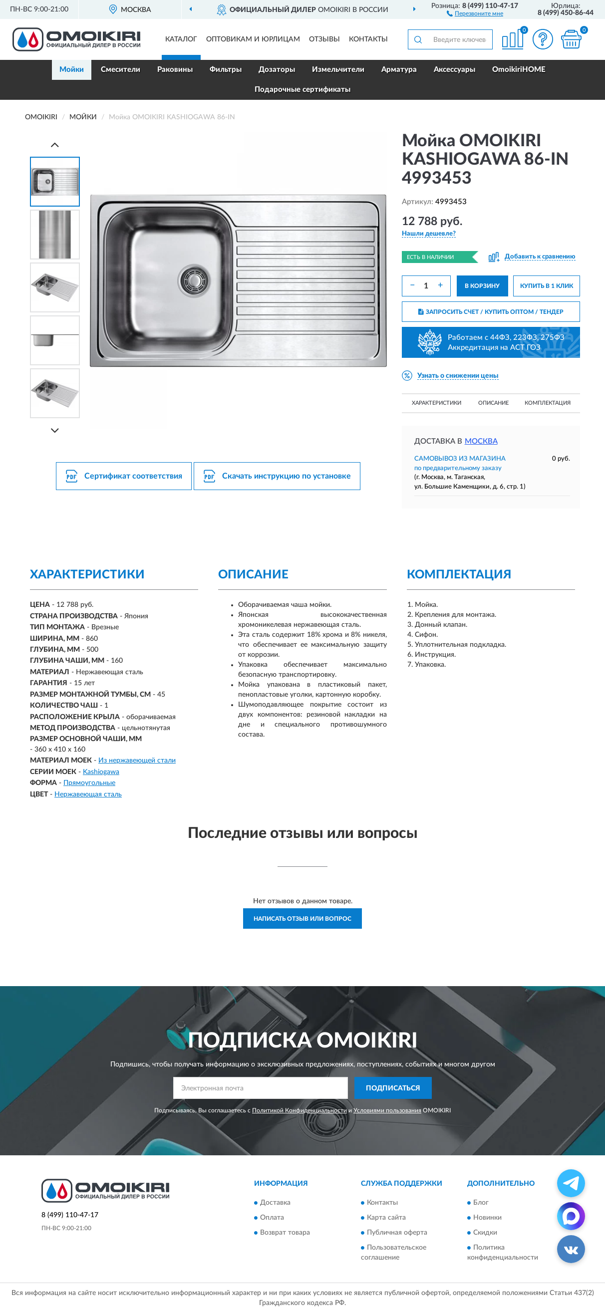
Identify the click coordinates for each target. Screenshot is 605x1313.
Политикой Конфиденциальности (299, 1110)
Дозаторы (277, 69)
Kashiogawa (101, 772)
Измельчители (338, 69)
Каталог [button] (181, 39)
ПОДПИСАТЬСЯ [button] (393, 1088)
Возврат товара (285, 1232)
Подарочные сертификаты (302, 89)
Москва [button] (481, 441)
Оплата (272, 1217)
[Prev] (55, 144)
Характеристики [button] (436, 403)
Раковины (175, 69)
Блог (481, 1202)
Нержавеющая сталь (88, 794)
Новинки (487, 1217)
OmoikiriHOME (519, 69)
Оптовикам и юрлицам (253, 39)
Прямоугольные (89, 783)
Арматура (399, 69)
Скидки (485, 1232)
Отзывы (324, 39)
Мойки (71, 69)
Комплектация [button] (548, 403)
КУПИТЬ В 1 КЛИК (546, 286)
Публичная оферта (397, 1232)
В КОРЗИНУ (482, 286)
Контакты (368, 39)
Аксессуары (454, 69)
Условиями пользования (387, 1110)
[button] (475, 13)
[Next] (55, 430)
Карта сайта (386, 1217)
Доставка (275, 1202)
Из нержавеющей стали (137, 760)
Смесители (120, 69)
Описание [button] (493, 403)
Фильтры (226, 69)
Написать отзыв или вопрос (302, 919)
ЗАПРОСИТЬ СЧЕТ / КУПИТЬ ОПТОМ (491, 312)
